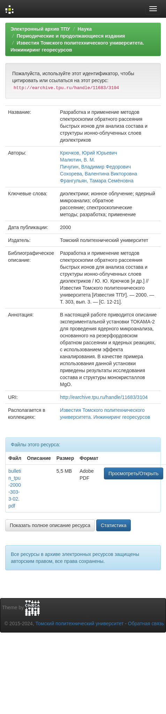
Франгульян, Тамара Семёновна (97, 180)
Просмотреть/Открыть (133, 473)
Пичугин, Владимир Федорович (95, 167)
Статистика (114, 525)
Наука (84, 29)
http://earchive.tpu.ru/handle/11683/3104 (104, 397)
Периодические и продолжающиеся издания (71, 36)
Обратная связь (146, 623)
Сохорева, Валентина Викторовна (98, 173)
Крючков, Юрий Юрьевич (88, 153)
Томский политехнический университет (80, 623)
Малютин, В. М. (77, 160)
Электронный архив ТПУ (40, 29)
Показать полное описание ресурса (50, 525)
